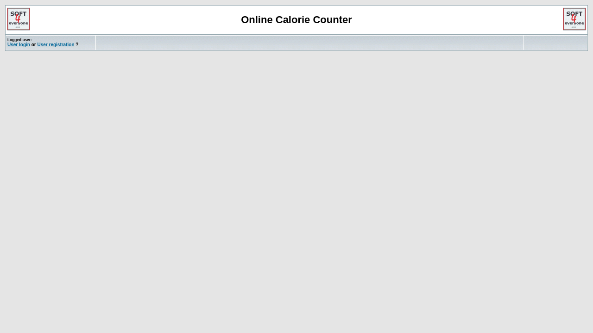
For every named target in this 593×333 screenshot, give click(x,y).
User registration (55, 44)
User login (18, 44)
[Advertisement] (205, 42)
